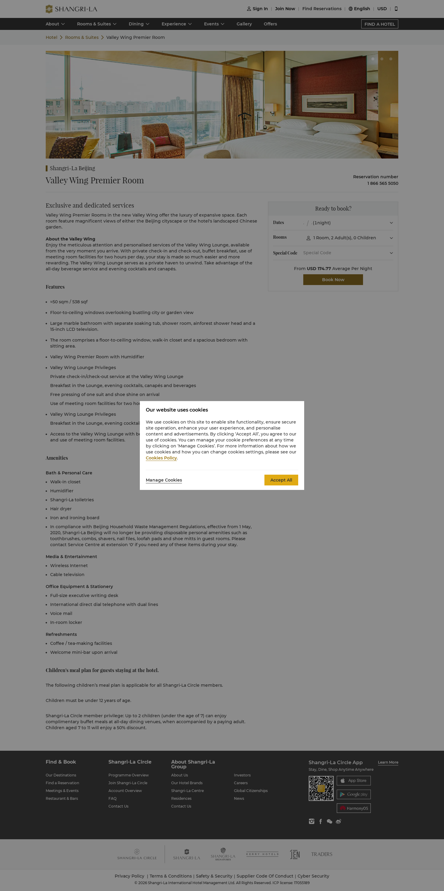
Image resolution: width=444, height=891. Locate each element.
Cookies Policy (161, 458)
